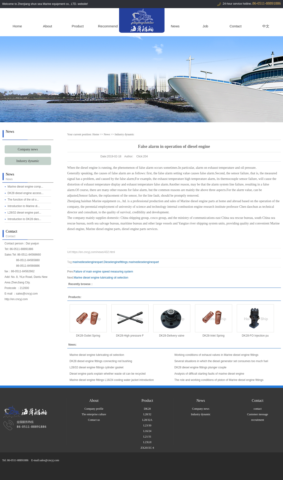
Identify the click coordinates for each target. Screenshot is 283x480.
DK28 (147, 408)
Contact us (94, 420)
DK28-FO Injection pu (255, 335)
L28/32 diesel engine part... (24, 212)
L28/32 (147, 414)
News (175, 26)
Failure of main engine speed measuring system (103, 271)
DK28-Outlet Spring (88, 335)
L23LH (147, 442)
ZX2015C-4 (147, 447)
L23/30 (147, 425)
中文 (265, 26)
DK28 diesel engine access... (26, 193)
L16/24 (147, 431)
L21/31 (147, 436)
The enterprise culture (94, 414)
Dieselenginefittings (116, 262)
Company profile (94, 408)
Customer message (257, 414)
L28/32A (147, 420)
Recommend (108, 26)
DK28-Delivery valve (171, 335)
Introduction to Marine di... (24, 206)
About (47, 26)
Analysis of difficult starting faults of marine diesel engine (209, 373)
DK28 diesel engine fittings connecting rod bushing (101, 361)
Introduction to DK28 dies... (24, 219)
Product (78, 26)
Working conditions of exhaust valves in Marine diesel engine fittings (216, 355)
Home (17, 26)
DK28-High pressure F (130, 335)
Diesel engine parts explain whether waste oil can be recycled (108, 373)
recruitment (257, 420)
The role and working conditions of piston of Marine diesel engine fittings (218, 380)
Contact (236, 26)
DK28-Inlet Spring (213, 335)
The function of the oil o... (23, 199)
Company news (28, 149)
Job (205, 26)
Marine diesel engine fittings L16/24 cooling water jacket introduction (112, 380)
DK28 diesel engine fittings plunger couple (200, 367)
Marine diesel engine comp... (25, 186)
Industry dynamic (27, 161)
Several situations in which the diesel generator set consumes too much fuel (221, 361)
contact (258, 408)
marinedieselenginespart (87, 262)
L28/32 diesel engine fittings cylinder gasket (97, 367)
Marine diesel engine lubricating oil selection (101, 277)
